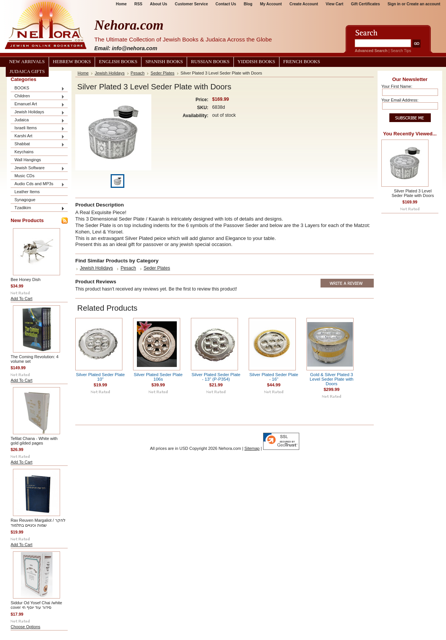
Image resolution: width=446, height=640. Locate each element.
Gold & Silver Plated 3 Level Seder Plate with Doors (332, 379)
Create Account (303, 4)
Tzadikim (38, 208)
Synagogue (24, 199)
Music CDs (24, 175)
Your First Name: (396, 86)
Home (121, 4)
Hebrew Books (72, 61)
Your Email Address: (400, 100)
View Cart (334, 4)
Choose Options (25, 626)
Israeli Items (38, 128)
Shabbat (38, 144)
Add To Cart (21, 298)
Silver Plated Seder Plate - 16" (273, 376)
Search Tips (400, 51)
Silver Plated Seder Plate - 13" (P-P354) (216, 376)
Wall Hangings (27, 159)
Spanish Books (164, 61)
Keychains (23, 151)
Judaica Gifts (27, 71)
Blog (248, 4)
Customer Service (191, 4)
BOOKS (38, 88)
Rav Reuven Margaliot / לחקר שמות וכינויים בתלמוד (38, 522)
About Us (158, 4)
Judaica (38, 120)
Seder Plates (163, 73)
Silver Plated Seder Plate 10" (100, 376)
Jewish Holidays (38, 112)
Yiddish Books (256, 61)
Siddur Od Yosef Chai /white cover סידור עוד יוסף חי (36, 605)
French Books (301, 61)
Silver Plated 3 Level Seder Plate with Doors (413, 193)
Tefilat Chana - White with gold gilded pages (34, 440)
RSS (138, 4)
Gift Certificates (365, 4)
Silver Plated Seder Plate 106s (158, 376)
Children (38, 96)
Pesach (137, 73)
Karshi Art (38, 136)
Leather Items (27, 191)
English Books (118, 61)
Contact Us (226, 4)
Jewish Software (38, 168)
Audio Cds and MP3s (38, 184)
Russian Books (210, 61)
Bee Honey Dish (26, 279)
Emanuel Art (38, 104)
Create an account (423, 4)
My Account (271, 4)
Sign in (393, 4)
